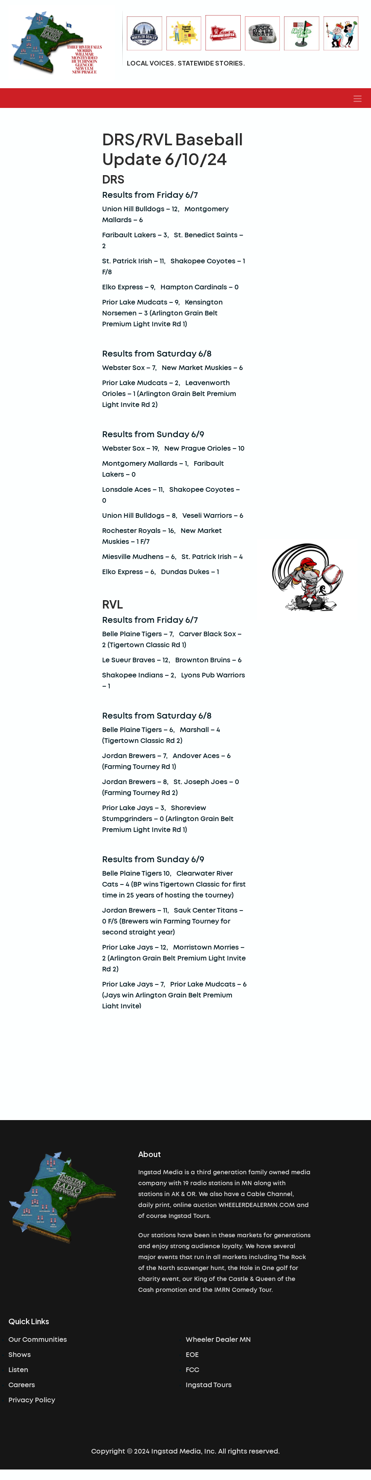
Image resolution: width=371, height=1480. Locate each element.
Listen (18, 1370)
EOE (192, 1354)
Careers (21, 1385)
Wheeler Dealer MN (218, 1339)
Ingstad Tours (209, 1385)
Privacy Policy (31, 1400)
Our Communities (37, 1339)
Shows (19, 1354)
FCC (192, 1370)
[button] (358, 98)
